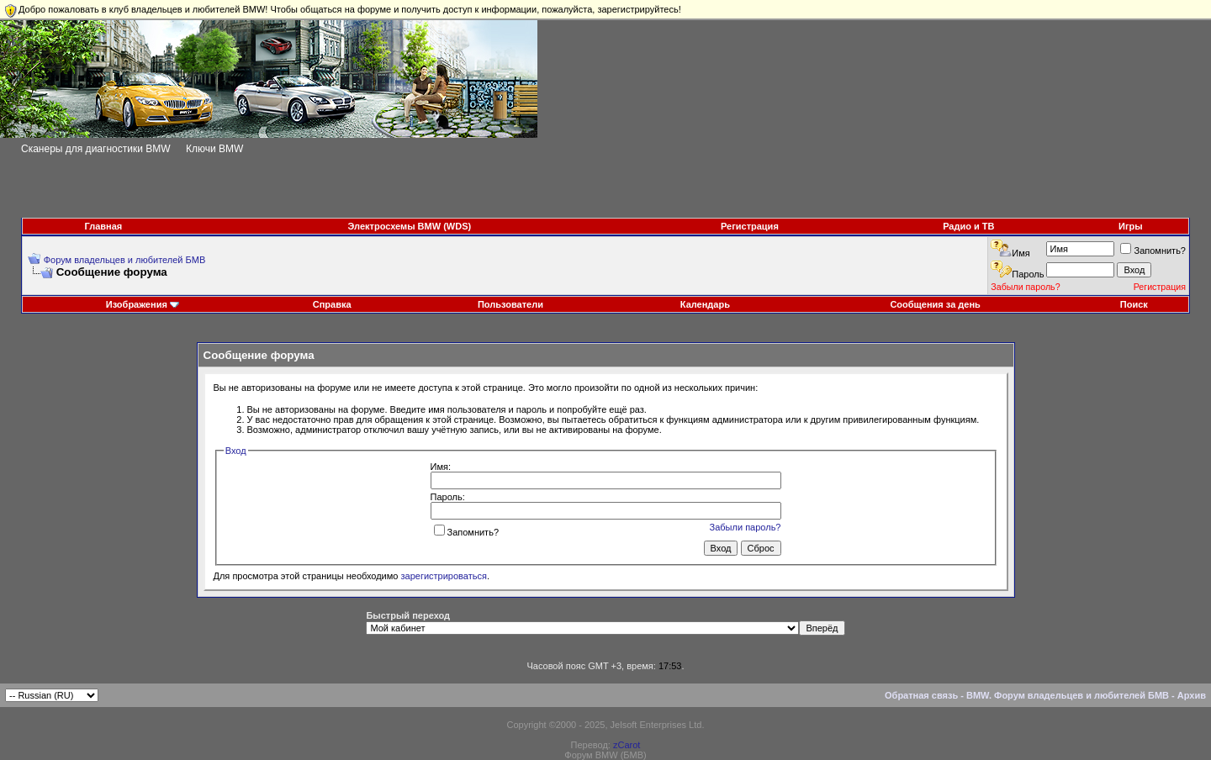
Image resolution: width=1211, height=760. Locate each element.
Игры (1130, 226)
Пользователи (510, 304)
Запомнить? (1153, 250)
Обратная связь (921, 695)
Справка (332, 304)
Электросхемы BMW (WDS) (410, 226)
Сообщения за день (935, 304)
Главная (104, 226)
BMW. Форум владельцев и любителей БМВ (1067, 695)
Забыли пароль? (1025, 287)
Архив (1191, 695)
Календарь (705, 304)
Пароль (1028, 274)
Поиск (1134, 304)
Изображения (136, 304)
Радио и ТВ (968, 226)
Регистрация (750, 226)
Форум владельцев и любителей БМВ (125, 260)
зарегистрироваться (444, 576)
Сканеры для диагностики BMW (96, 149)
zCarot (626, 745)
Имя (1020, 253)
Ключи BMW (214, 149)
